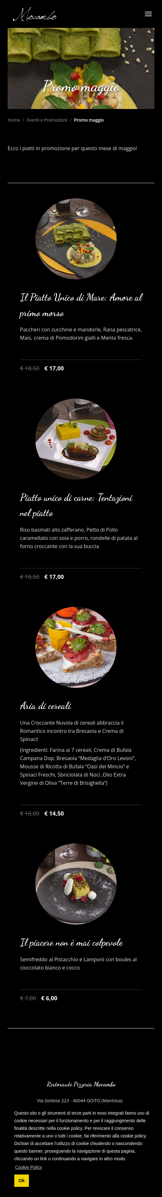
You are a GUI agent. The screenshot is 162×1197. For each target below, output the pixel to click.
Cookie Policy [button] (28, 1167)
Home (14, 120)
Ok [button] (21, 1180)
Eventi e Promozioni (47, 120)
